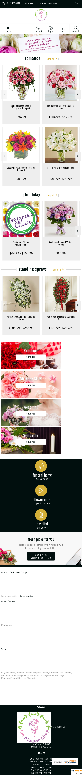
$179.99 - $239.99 (61, 328)
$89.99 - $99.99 (61, 179)
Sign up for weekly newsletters (41, 500)
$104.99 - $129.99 (61, 117)
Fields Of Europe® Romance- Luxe (61, 107)
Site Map (56, 773)
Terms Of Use (9, 773)
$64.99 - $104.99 (21, 253)
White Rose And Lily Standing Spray (21, 318)
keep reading (26, 539)
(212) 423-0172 (13, 3)
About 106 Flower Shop (14, 515)
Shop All (50, 58)
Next (78, 94)
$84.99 (61, 253)
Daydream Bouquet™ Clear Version (61, 243)
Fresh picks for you (41, 486)
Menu (8, 31)
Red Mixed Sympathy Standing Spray (61, 318)
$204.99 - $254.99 (21, 328)
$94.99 (21, 117)
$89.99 (21, 179)
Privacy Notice (23, 773)
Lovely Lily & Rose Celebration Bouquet (21, 169)
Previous (4, 94)
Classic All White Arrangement (60, 167)
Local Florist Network (41, 773)
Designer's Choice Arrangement (21, 243)
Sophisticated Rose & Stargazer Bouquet (21, 107)
